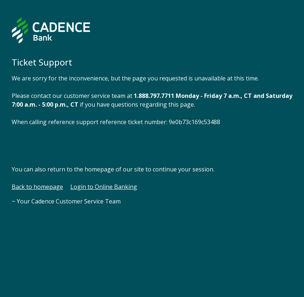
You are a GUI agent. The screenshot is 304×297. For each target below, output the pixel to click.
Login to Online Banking (103, 187)
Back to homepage (37, 187)
